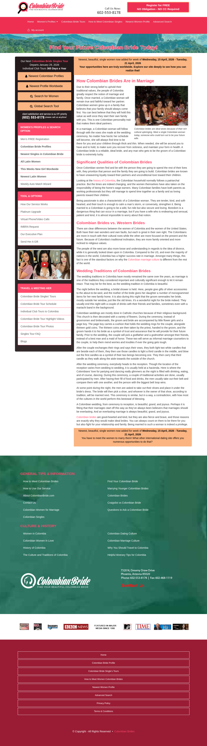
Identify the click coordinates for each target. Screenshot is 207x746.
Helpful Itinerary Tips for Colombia (127, 554)
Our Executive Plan (32, 234)
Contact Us (29, 502)
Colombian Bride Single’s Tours (103, 671)
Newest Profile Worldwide (44, 86)
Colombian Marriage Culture (124, 540)
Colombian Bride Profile (103, 663)
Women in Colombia (34, 533)
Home (31, 21)
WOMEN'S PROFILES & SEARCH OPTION (40, 129)
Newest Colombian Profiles (44, 76)
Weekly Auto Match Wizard (36, 184)
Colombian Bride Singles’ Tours (38, 296)
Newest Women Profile (138, 21)
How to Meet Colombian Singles (105, 21)
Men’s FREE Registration (35, 139)
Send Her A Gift (29, 241)
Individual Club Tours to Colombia (40, 311)
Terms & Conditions (103, 711)
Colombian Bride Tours (73, 21)
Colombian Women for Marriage (41, 509)
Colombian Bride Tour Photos (37, 326)
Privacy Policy (103, 703)
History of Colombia (34, 547)
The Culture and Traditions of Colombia (45, 554)
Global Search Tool (44, 106)
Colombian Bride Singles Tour (50, 61)
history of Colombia (104, 180)
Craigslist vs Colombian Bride (124, 502)
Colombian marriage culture (143, 259)
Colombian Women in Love (38, 540)
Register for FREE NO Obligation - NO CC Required (158, 7)
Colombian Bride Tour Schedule (39, 303)
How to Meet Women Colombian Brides (103, 679)
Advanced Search (162, 21)
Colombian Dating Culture (122, 533)
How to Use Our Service (37, 488)
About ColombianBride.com (38, 495)
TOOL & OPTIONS (31, 196)
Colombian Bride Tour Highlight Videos (42, 318)
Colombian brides (86, 417)
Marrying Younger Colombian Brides (128, 488)
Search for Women (44, 96)
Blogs (24, 341)
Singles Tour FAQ (31, 333)
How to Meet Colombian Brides (40, 481)
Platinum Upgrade (31, 211)
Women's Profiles (47, 21)
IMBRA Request (30, 226)
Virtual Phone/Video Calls (35, 219)
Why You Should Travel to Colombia (128, 547)
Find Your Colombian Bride (123, 481)
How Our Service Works (34, 204)
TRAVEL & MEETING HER (36, 288)
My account (36, 30)
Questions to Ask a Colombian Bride (128, 509)
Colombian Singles (34, 516)
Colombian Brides (118, 495)
